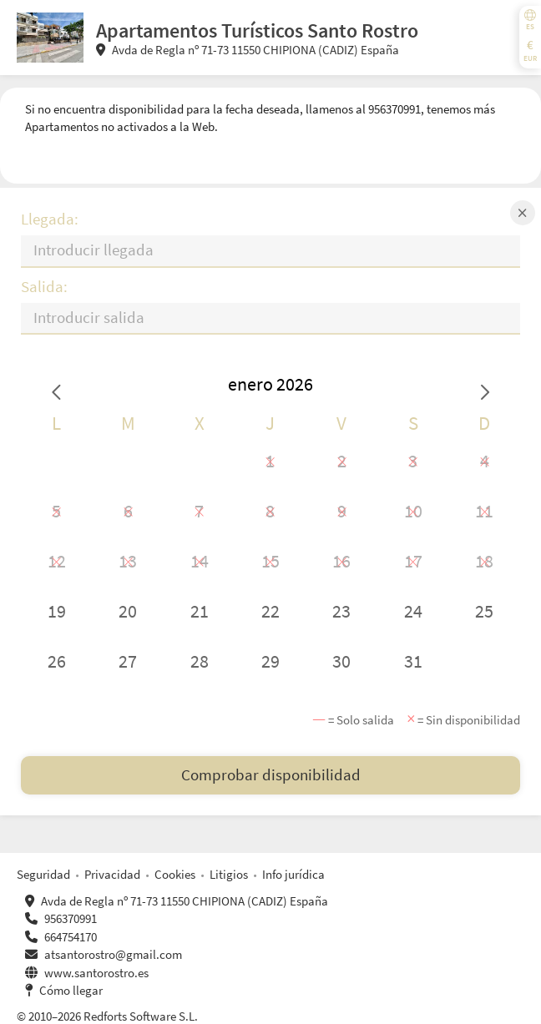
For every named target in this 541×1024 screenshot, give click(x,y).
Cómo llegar (71, 990)
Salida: (44, 286)
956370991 (70, 918)
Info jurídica (293, 874)
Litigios (229, 874)
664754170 (70, 937)
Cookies (174, 874)
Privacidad (112, 874)
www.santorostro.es (96, 973)
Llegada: (49, 219)
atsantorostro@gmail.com (113, 954)
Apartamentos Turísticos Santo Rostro (257, 30)
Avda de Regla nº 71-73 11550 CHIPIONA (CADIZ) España (247, 50)
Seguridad (43, 874)
